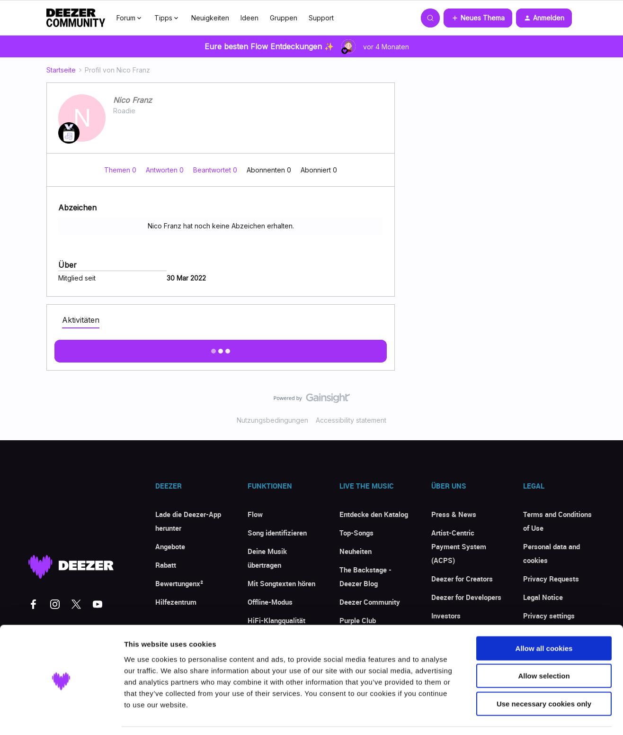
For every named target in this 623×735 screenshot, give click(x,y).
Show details (497, 716)
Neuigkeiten (210, 18)
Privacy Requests (551, 578)
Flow (255, 514)
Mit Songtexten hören (281, 583)
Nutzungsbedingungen (272, 420)
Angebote (170, 546)
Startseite (61, 70)
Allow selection (544, 647)
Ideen (249, 18)
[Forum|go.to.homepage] (75, 18)
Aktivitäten (80, 320)
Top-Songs (356, 532)
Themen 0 (121, 170)
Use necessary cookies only (544, 675)
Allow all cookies (544, 619)
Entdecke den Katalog (373, 514)
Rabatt (165, 565)
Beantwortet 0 (216, 170)
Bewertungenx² (179, 583)
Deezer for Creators (462, 578)
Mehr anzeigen (220, 348)
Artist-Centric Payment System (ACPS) (458, 546)
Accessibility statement (351, 420)
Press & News (453, 514)
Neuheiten (355, 551)
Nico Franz (132, 100)
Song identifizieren (277, 532)
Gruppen (283, 18)
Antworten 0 (166, 170)
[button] (478, 18)
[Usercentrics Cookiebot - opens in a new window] (61, 716)
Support (321, 18)
